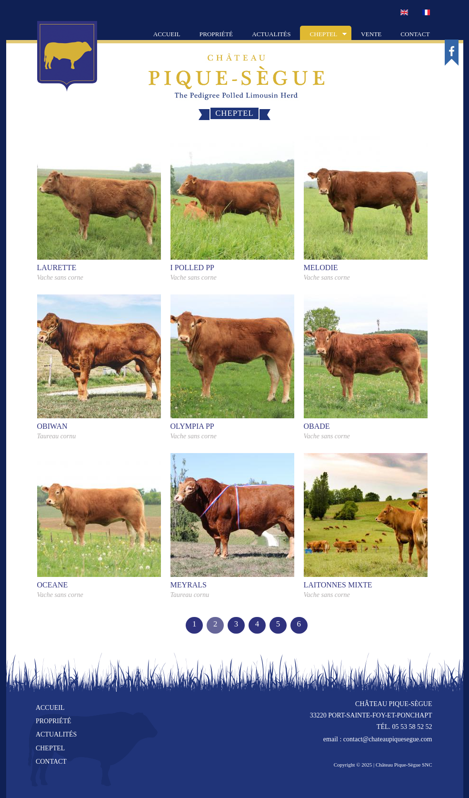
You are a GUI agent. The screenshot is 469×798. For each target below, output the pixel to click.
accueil (50, 707)
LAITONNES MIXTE (338, 585)
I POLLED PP (192, 267)
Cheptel (323, 35)
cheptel (50, 748)
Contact (414, 34)
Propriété (216, 34)
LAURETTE (57, 267)
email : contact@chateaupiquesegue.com (377, 739)
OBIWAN (52, 426)
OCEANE (52, 585)
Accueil (166, 34)
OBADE (317, 426)
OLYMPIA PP (192, 426)
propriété (53, 721)
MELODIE (321, 267)
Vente (371, 34)
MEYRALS (188, 585)
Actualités (271, 34)
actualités (56, 734)
